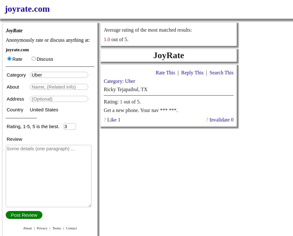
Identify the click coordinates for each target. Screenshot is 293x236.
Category (17, 75)
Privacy (42, 228)
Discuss (42, 59)
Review (14, 139)
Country (16, 109)
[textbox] (59, 75)
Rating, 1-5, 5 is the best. (35, 126)
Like (111, 119)
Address (16, 99)
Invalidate (219, 119)
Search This (221, 72)
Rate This (165, 72)
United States (44, 109)
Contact (71, 228)
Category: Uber (119, 81)
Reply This (192, 72)
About (13, 87)
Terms (57, 228)
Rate (14, 59)
